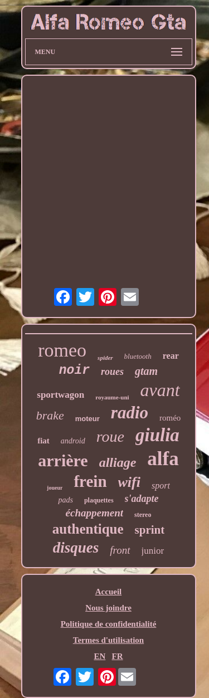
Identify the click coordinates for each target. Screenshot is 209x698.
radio (129, 412)
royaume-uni (112, 397)
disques (76, 547)
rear (171, 355)
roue (110, 436)
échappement (94, 513)
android (73, 441)
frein (90, 481)
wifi (129, 482)
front (120, 550)
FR (117, 656)
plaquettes (99, 500)
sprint (150, 529)
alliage (118, 462)
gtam (146, 371)
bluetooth (138, 356)
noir (74, 370)
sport (161, 485)
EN (99, 656)
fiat (43, 440)
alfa (162, 459)
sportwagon (60, 394)
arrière (63, 460)
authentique (88, 528)
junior (153, 550)
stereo (142, 515)
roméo (170, 417)
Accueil (108, 591)
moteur (87, 418)
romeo (62, 350)
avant (160, 390)
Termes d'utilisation (108, 640)
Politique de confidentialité (109, 623)
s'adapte (142, 498)
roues (112, 371)
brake (50, 415)
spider (105, 357)
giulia (157, 435)
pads (65, 500)
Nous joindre (108, 607)
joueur (54, 488)
